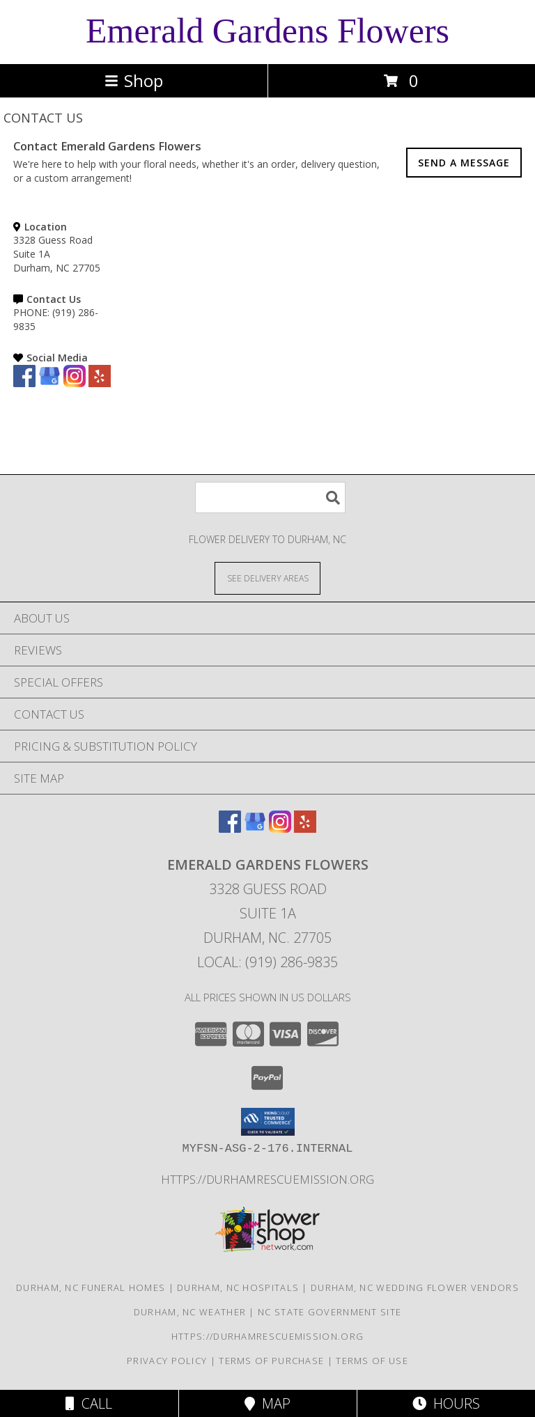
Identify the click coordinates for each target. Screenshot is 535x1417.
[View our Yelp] (99, 383)
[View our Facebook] (24, 383)
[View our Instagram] (74, 383)
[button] (268, 1122)
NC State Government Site (329, 1312)
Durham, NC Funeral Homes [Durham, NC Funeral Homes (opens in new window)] (90, 1287)
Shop (133, 80)
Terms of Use (372, 1360)
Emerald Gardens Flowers (267, 30)
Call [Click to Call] (88, 1403)
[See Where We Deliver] (267, 577)
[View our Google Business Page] (49, 383)
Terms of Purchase (271, 1360)
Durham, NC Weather (190, 1312)
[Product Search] (270, 497)
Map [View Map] (267, 1403)
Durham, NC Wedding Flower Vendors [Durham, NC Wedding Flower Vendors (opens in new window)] (415, 1287)
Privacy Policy (167, 1360)
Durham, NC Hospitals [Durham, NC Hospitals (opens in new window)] (238, 1287)
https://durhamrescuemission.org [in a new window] (267, 1179)
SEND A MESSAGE (464, 162)
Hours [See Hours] (446, 1403)
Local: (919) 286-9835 (267, 962)
